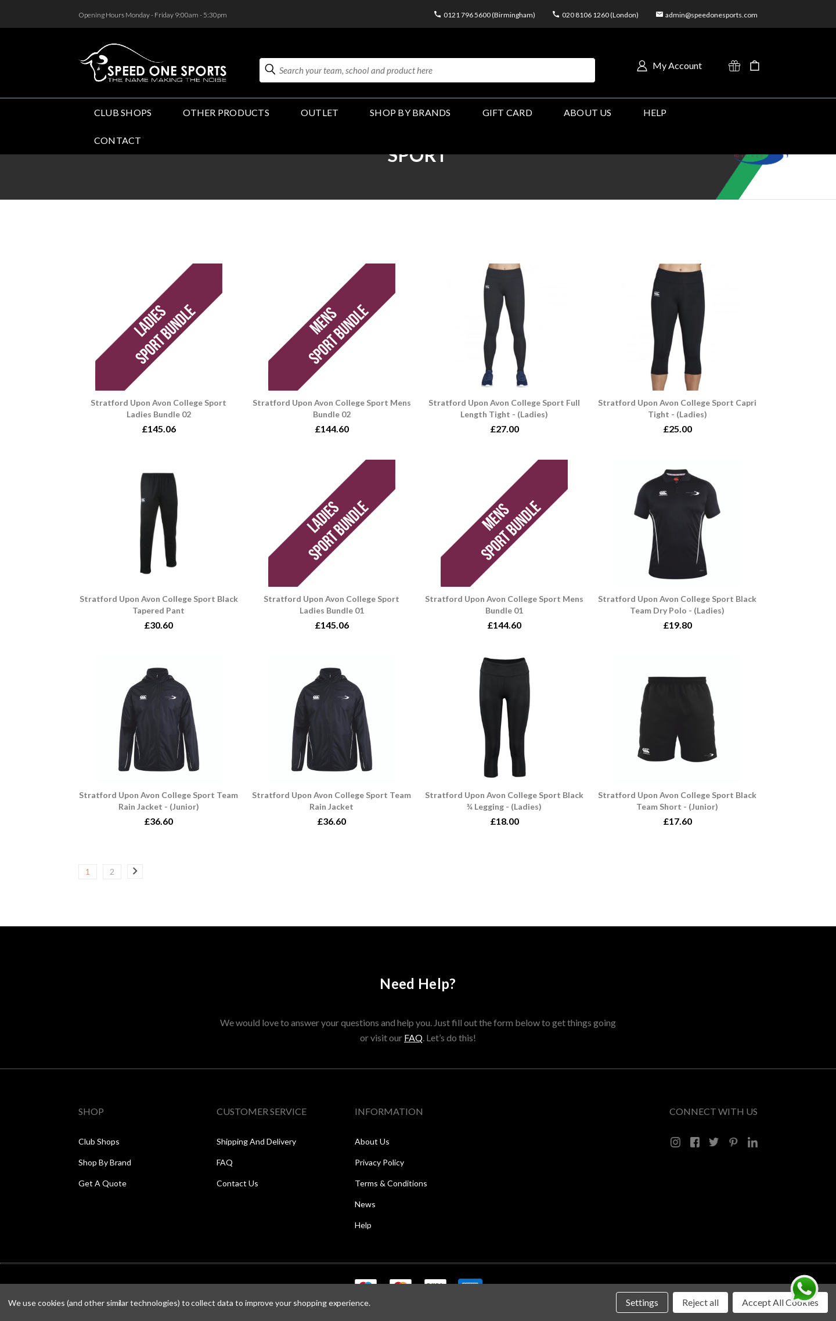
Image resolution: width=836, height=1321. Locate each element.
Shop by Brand (104, 1162)
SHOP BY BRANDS (410, 112)
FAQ (413, 1037)
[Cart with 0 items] (755, 65)
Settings (642, 1302)
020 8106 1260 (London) (600, 14)
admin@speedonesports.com (711, 14)
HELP (655, 112)
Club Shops (123, 112)
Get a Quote (102, 1183)
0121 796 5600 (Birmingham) (489, 14)
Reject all (700, 1302)
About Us (588, 112)
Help (363, 1225)
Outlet (319, 112)
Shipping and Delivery (256, 1141)
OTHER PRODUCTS (226, 112)
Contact (118, 140)
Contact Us (237, 1183)
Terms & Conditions (391, 1183)
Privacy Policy (379, 1162)
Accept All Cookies (780, 1302)
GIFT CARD (507, 112)
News (365, 1204)
